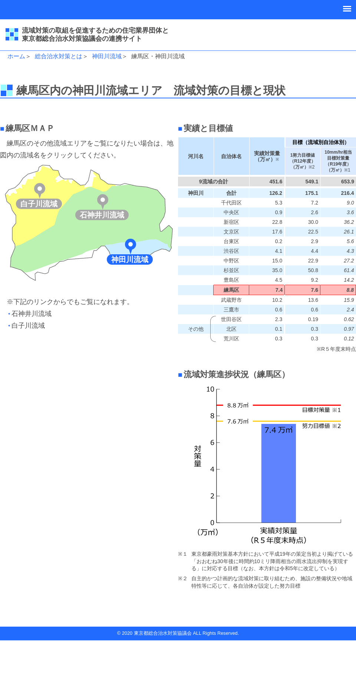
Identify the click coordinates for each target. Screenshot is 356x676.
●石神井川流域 (30, 313)
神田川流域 (107, 56)
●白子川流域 (26, 325)
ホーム (16, 56)
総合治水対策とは (58, 56)
